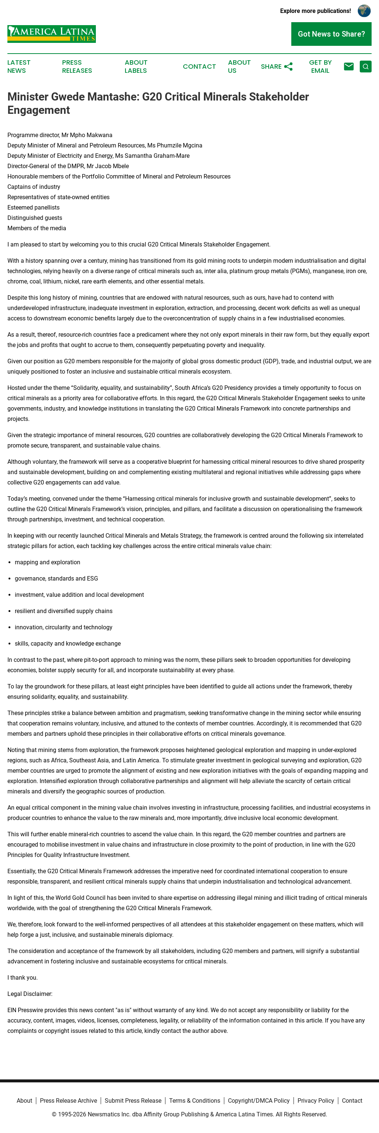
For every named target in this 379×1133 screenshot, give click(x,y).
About (24, 1100)
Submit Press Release (133, 1100)
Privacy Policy (316, 1100)
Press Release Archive (68, 1100)
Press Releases (77, 66)
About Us (239, 66)
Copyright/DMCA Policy (259, 1100)
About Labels (136, 66)
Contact (199, 66)
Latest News (19, 66)
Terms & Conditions (194, 1100)
